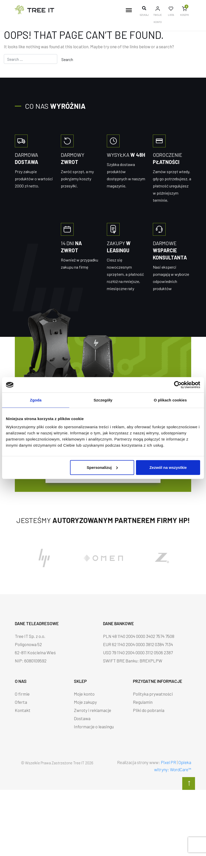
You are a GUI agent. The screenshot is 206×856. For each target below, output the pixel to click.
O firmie (22, 693)
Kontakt (22, 710)
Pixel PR (168, 762)
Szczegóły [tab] (103, 400)
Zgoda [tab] (36, 400)
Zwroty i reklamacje (92, 710)
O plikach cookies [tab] (170, 400)
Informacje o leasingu (94, 726)
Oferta (21, 702)
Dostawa (82, 718)
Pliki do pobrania (148, 710)
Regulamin (143, 702)
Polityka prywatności (153, 693)
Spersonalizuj (102, 467)
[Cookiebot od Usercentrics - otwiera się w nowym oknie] (177, 385)
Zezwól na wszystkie (168, 467)
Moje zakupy (85, 702)
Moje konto (84, 693)
